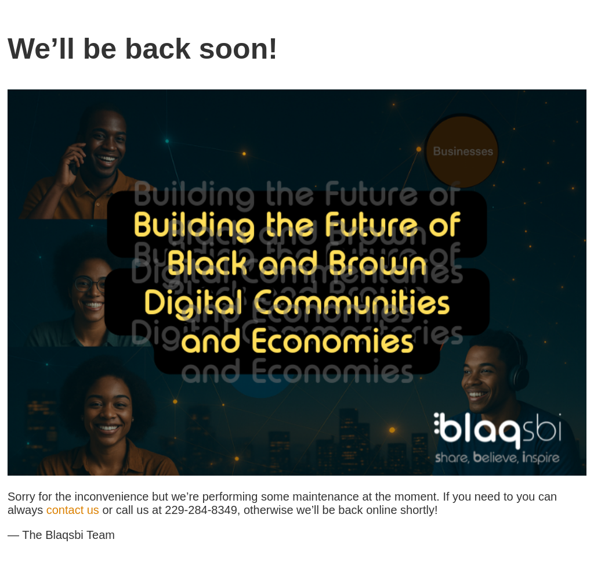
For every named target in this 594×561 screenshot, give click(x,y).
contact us (72, 510)
